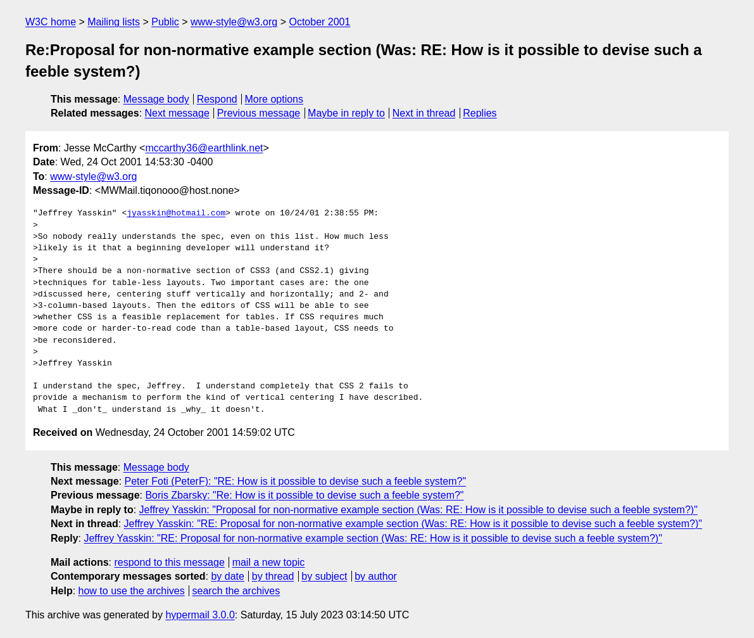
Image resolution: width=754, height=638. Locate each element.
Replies (479, 113)
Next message (177, 113)
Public (165, 21)
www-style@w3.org (234, 21)
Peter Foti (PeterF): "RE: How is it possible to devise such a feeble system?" (296, 481)
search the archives (236, 590)
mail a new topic (268, 562)
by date (227, 576)
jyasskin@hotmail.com (176, 213)
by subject (324, 576)
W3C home (50, 21)
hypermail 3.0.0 (199, 614)
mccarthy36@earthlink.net (204, 148)
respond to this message (169, 562)
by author (376, 576)
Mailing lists (113, 21)
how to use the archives (132, 590)
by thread (273, 576)
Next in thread (424, 113)
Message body (156, 99)
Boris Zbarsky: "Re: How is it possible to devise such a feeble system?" (304, 495)
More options (274, 99)
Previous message (259, 113)
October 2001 (319, 21)
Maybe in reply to (346, 113)
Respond (217, 99)
